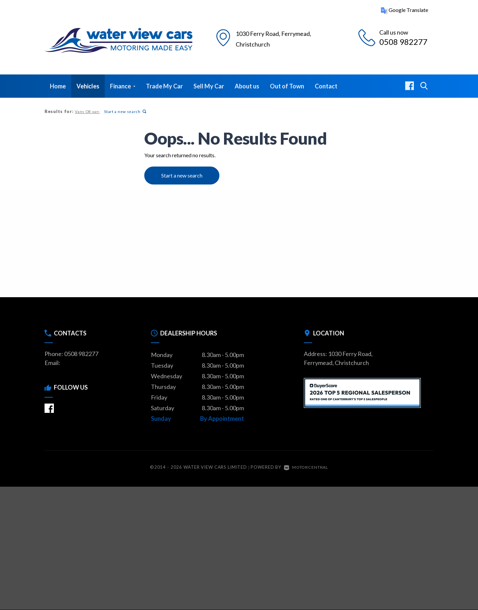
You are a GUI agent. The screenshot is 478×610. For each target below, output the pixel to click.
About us (247, 86)
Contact (326, 86)
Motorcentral (306, 467)
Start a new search (125, 111)
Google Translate (404, 10)
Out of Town (287, 86)
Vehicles (87, 86)
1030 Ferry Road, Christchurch (280, 38)
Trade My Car (164, 86)
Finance (122, 86)
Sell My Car (208, 86)
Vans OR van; (87, 111)
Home (58, 86)
